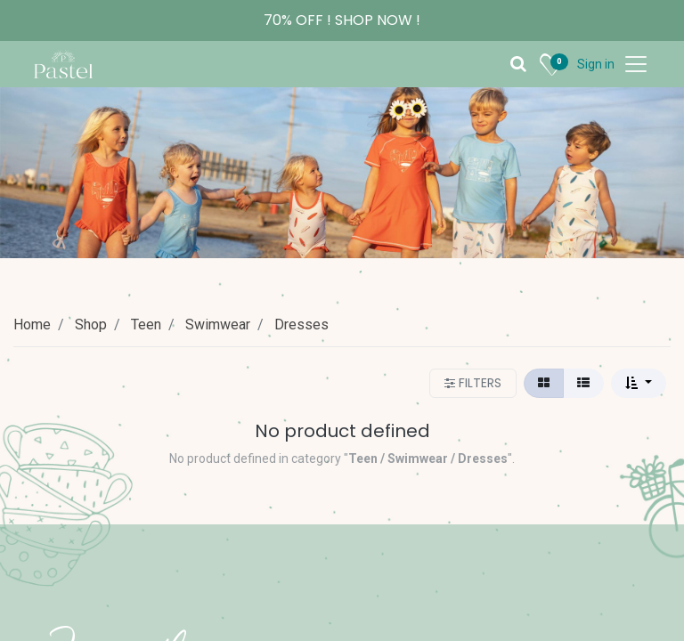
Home (32, 324)
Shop (91, 324)
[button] (638, 384)
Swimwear (217, 324)
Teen (146, 324)
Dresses (301, 324)
